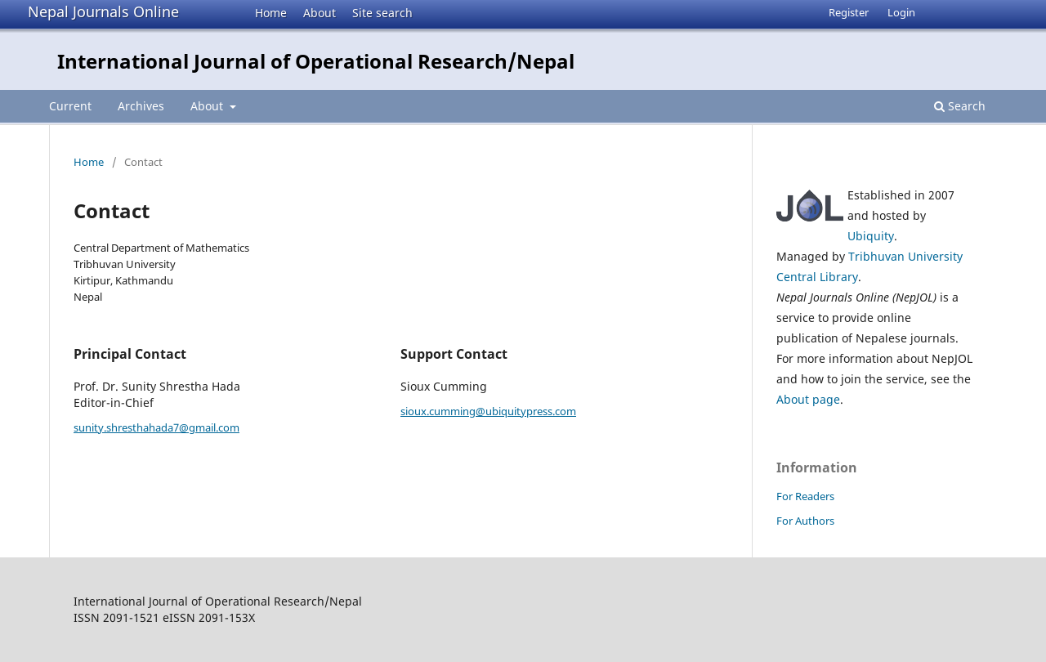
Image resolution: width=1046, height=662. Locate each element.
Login (901, 12)
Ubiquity (870, 236)
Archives (141, 106)
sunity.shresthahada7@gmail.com (156, 427)
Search (960, 106)
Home (271, 12)
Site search (382, 12)
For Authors (805, 520)
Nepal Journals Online (103, 11)
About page (808, 399)
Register (849, 12)
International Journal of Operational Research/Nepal (315, 60)
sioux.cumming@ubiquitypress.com (488, 411)
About (319, 12)
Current (70, 106)
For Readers (805, 496)
